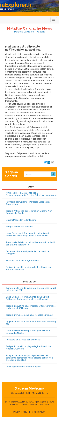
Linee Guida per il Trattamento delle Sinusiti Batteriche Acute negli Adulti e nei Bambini (27, 234)
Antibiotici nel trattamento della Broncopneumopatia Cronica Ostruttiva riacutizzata (31, 194)
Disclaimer (44, 405)
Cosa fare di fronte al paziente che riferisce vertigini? (27, 252)
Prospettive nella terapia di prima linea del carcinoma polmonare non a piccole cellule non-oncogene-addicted (30, 357)
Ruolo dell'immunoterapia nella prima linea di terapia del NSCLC (28, 332)
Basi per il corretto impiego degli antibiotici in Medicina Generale (28, 268)
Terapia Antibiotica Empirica (19, 227)
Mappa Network (40, 393)
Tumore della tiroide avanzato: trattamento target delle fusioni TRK (31, 289)
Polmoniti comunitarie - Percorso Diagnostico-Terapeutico (28, 203)
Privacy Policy (20, 412)
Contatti (26, 393)
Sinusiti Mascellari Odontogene (21, 220)
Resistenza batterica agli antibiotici (23, 260)
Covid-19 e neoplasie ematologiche (23, 367)
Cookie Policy (38, 412)
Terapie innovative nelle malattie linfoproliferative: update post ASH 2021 (31, 307)
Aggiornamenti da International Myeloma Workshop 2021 (31, 323)
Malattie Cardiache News (29, 28)
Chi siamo (16, 393)
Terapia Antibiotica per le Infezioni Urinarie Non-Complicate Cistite (29, 212)
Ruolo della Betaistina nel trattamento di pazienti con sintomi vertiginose (30, 243)
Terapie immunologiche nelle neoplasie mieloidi (29, 315)
